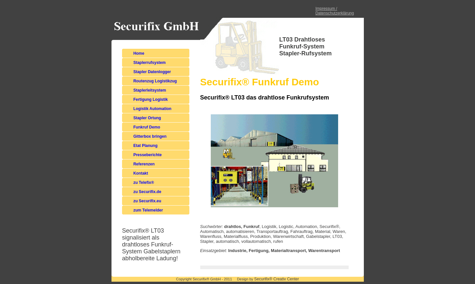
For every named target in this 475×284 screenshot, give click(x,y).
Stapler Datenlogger (152, 72)
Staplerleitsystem (149, 90)
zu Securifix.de (147, 191)
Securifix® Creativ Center (276, 279)
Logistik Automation (152, 108)
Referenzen (144, 164)
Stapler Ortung (147, 118)
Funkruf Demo (146, 127)
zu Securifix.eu (147, 201)
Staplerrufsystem (149, 62)
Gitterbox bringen (150, 136)
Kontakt (140, 173)
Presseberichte (147, 155)
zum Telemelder (148, 210)
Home (138, 53)
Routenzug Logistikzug (155, 81)
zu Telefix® (143, 182)
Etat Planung (145, 145)
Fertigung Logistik (150, 99)
